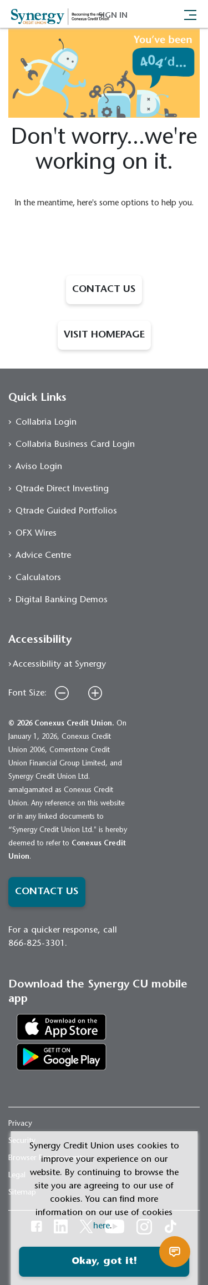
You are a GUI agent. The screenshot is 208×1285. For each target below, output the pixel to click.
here (101, 1226)
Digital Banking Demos (62, 600)
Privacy (20, 1124)
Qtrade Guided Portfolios (66, 511)
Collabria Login (46, 422)
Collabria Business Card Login (75, 444)
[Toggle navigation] (190, 13)
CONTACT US (104, 290)
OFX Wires (36, 533)
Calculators (38, 577)
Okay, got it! (104, 1262)
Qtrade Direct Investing (62, 489)
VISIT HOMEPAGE (104, 335)
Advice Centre (43, 555)
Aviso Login (39, 466)
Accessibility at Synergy (59, 664)
